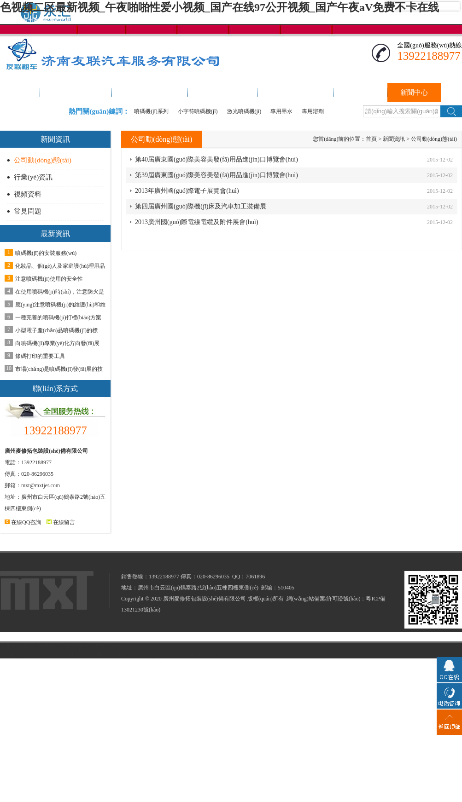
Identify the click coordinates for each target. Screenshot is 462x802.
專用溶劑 (313, 111)
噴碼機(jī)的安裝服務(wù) (45, 253)
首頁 (371, 139)
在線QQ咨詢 (23, 522)
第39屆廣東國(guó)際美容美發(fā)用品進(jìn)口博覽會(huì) (216, 175)
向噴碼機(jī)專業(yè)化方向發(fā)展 (57, 343)
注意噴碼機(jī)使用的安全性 (49, 279)
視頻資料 (27, 194)
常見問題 (27, 211)
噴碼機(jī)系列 (151, 111)
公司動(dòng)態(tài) (42, 160)
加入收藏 (451, 20)
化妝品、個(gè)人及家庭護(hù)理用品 (60, 266)
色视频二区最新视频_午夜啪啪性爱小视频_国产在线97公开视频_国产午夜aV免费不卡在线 (219, 7)
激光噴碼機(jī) (244, 111)
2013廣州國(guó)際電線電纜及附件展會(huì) (196, 222)
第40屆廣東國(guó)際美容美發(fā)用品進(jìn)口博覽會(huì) (216, 159)
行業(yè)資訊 (33, 177)
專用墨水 (281, 111)
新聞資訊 (394, 139)
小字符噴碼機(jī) (198, 111)
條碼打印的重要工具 (40, 356)
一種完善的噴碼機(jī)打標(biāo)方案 (58, 317)
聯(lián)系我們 (413, 20)
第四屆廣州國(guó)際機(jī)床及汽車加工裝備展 (200, 206)
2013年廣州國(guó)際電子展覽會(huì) (187, 190)
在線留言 (61, 522)
